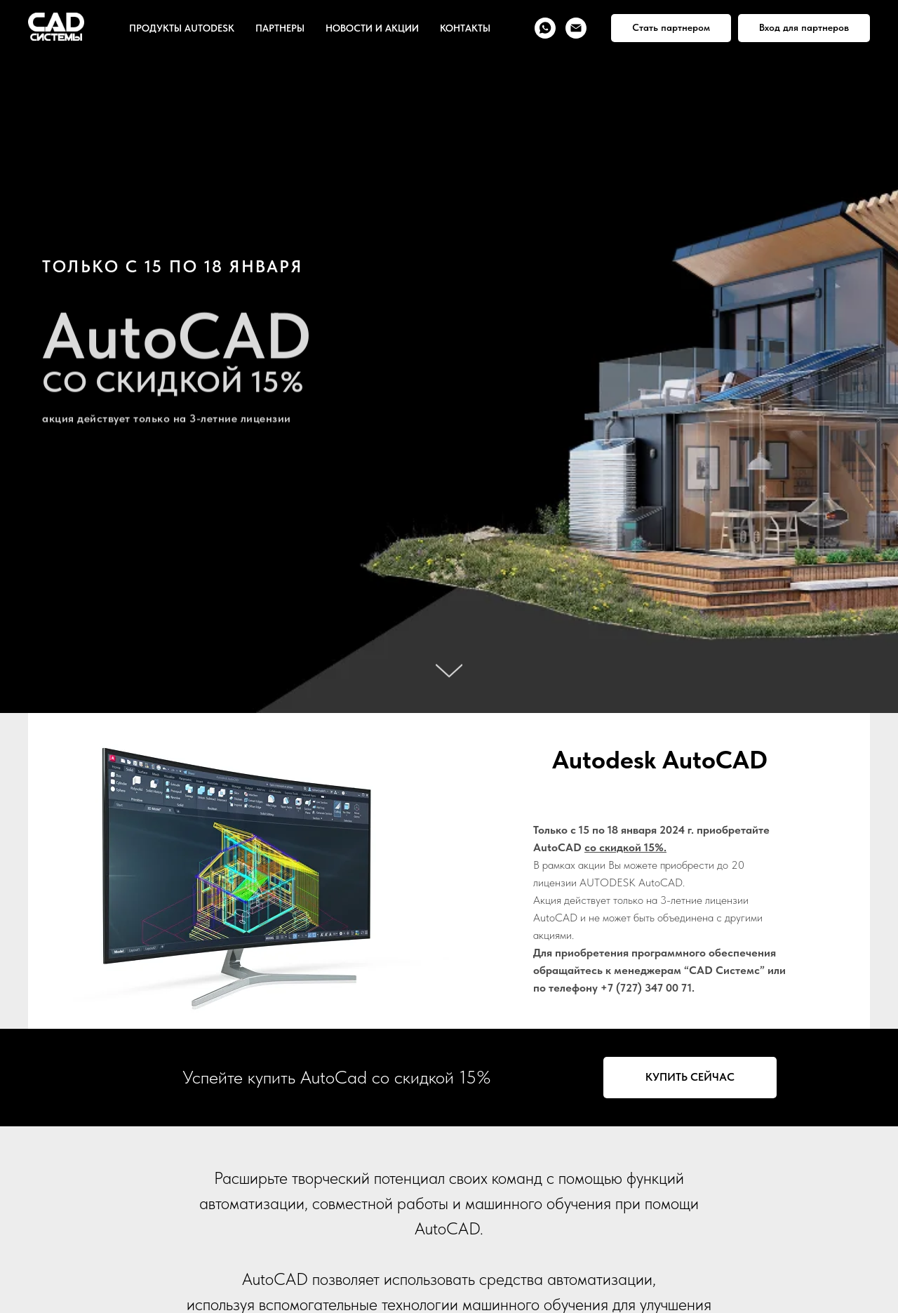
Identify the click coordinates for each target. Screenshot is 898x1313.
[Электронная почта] (576, 28)
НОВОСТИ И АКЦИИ (372, 28)
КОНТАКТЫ (465, 28)
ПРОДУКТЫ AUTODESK (181, 28)
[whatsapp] (545, 28)
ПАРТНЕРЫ (279, 28)
